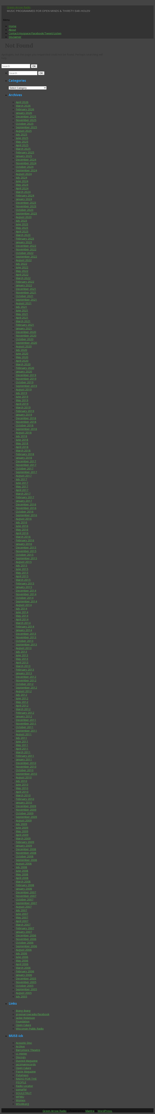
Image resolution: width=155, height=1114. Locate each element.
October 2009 (24, 813)
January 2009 (24, 845)
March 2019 (23, 407)
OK (34, 66)
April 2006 (22, 964)
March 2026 (23, 105)
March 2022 (23, 278)
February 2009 (25, 842)
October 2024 (24, 166)
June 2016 (22, 526)
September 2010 (26, 773)
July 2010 (21, 781)
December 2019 (26, 375)
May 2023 (22, 228)
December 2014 (26, 590)
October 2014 (24, 597)
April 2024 (22, 188)
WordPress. (105, 1111)
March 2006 (23, 967)
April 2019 (22, 404)
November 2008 (26, 852)
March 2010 (23, 795)
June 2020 (22, 353)
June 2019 (22, 396)
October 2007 (24, 899)
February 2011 (25, 756)
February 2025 (25, 152)
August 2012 (24, 691)
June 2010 (22, 784)
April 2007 (22, 921)
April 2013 (22, 662)
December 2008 (26, 849)
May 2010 (22, 788)
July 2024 (21, 177)
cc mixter (21, 1053)
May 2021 (22, 314)
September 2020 (26, 342)
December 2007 (26, 892)
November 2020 (26, 335)
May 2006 (22, 960)
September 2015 (26, 558)
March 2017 (23, 493)
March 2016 (23, 536)
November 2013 (26, 637)
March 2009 (23, 838)
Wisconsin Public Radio (30, 1028)
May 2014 (22, 615)
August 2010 (24, 777)
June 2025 (22, 138)
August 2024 (24, 174)
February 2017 (25, 497)
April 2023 (22, 231)
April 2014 (22, 619)
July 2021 (21, 307)
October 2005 (24, 985)
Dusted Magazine (27, 1060)
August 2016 (24, 518)
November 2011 (26, 723)
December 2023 (26, 202)
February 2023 (25, 238)
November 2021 (26, 292)
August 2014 (24, 605)
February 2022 (25, 281)
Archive (20, 1046)
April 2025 (22, 145)
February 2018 (25, 454)
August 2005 (24, 993)
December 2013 (26, 633)
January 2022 (24, 285)
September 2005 (26, 989)
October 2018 (24, 425)
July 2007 (21, 910)
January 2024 (24, 199)
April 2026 (22, 102)
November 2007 (26, 896)
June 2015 (22, 569)
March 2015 (23, 580)
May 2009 (22, 831)
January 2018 (24, 457)
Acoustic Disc (24, 1042)
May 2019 (22, 400)
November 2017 (26, 465)
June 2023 (22, 224)
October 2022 (24, 253)
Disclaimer (15, 37)
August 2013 (24, 648)
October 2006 (24, 942)
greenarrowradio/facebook (32, 1014)
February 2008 (25, 885)
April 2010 (22, 791)
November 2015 (26, 551)
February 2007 (25, 928)
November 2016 (26, 508)
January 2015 (24, 587)
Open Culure (23, 1025)
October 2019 (24, 382)
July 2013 (21, 651)
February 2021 (25, 324)
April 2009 (22, 835)
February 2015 (25, 583)
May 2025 (22, 141)
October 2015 (24, 554)
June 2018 (22, 439)
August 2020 (24, 346)
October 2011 (24, 727)
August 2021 (24, 303)
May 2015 (22, 572)
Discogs (21, 1057)
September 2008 (26, 860)
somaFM (21, 1089)
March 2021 (23, 321)
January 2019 (24, 414)
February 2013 (25, 669)
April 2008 (22, 878)
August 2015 (24, 562)
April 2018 (22, 447)
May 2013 (22, 659)
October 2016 (24, 511)
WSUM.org (22, 1104)
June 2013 (22, 655)
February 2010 (25, 799)
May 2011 (22, 745)
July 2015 (21, 565)
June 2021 (22, 310)
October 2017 (24, 468)
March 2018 (23, 450)
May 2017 (22, 486)
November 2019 (26, 378)
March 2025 (23, 148)
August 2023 (24, 217)
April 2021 (22, 317)
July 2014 (21, 608)
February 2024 (25, 195)
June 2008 (22, 870)
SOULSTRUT (24, 1093)
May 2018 (22, 443)
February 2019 (25, 411)
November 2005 (26, 982)
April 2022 (22, 274)
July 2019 (21, 393)
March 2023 (23, 235)
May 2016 (22, 529)
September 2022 (26, 256)
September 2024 (26, 170)
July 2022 (21, 263)
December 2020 (26, 332)
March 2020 (23, 364)
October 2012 (24, 684)
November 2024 (26, 163)
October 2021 (24, 296)
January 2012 (24, 716)
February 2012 (25, 712)
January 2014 (24, 630)
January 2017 (24, 500)
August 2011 (24, 734)
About (12, 29)
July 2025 (21, 134)
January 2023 (24, 242)
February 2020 (25, 368)
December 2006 (26, 935)
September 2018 (26, 429)
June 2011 (22, 741)
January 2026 (24, 113)
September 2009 (26, 817)
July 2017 (21, 479)
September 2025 (26, 127)
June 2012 (22, 698)
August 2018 (24, 432)
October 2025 (24, 123)
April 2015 (22, 576)
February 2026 (25, 109)
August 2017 (24, 475)
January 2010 (24, 802)
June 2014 (22, 612)
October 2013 (24, 641)
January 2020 (24, 371)
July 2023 (21, 220)
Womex (20, 1100)
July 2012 (21, 694)
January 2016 (24, 544)
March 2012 (23, 709)
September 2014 (26, 601)
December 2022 (26, 245)
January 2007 (24, 932)
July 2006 (21, 953)
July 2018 (21, 436)
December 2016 (26, 504)
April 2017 (22, 490)
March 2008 (23, 881)
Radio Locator (24, 1086)
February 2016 (25, 540)
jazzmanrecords (26, 1064)
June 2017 (22, 483)
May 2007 (22, 917)
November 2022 (26, 249)
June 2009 (22, 827)
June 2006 (22, 957)
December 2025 (26, 116)
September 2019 (26, 386)
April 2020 (22, 360)
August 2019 (24, 389)
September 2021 (26, 299)
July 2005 (21, 996)
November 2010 (26, 766)
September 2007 (26, 903)
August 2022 (24, 260)
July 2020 (21, 350)
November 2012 (26, 680)
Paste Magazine (26, 1071)
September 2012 (26, 687)
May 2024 (22, 184)
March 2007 (23, 924)
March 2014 (23, 623)
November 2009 (26, 809)
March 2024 (23, 192)
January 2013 (24, 673)
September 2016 (26, 515)
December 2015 (26, 547)
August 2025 (24, 131)
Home (12, 26)
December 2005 (26, 978)
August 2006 (24, 949)
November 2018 (26, 421)
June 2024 (22, 181)
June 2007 (22, 914)
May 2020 (22, 357)
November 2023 (26, 206)
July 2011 (21, 738)
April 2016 (22, 533)
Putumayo (22, 1075)
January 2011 (24, 759)
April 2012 (22, 705)
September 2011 (26, 730)
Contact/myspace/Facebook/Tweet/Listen (35, 33)
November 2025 (26, 120)
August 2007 (24, 906)
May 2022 (22, 271)
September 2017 (26, 472)
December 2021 (26, 289)
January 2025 (24, 156)
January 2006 (24, 975)
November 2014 (26, 594)
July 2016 (21, 522)
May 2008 (22, 874)
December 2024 (26, 159)
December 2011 (26, 720)
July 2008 (21, 867)
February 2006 (25, 971)
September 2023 (26, 213)
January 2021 (24, 328)
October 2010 (24, 770)
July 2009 (21, 824)
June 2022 (22, 267)
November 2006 (26, 939)
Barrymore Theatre (28, 1050)
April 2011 (22, 748)
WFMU (20, 1096)
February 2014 (25, 626)
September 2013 (26, 644)
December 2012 (26, 676)
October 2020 (24, 339)
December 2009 (26, 806)
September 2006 (26, 946)
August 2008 (24, 863)
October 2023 (24, 210)
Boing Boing (23, 1010)
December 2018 (26, 418)
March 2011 (23, 752)
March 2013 (23, 666)
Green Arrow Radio (19, 7)
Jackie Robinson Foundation (25, 1019)
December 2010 (26, 763)
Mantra (89, 1111)
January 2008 (24, 888)
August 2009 (24, 820)
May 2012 (22, 702)
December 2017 (26, 461)
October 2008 (24, 856)
